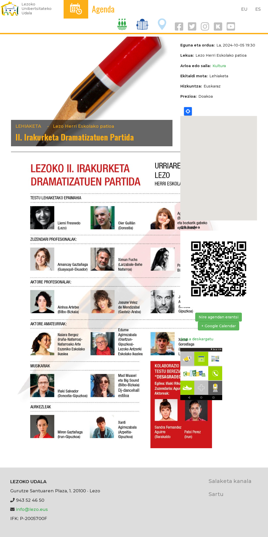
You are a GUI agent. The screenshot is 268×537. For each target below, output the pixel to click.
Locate (188, 111)
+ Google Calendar (218, 326)
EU (244, 9)
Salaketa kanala (230, 481)
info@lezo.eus (32, 509)
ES (258, 9)
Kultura (219, 65)
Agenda (103, 9)
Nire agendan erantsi (218, 317)
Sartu (216, 494)
